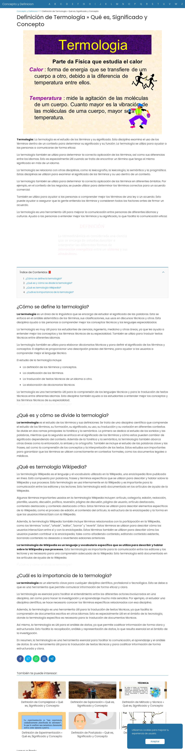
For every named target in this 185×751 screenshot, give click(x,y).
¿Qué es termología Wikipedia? (43, 287)
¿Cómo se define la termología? (44, 278)
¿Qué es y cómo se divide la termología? (49, 283)
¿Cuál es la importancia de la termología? (50, 292)
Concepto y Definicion (18, 4)
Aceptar (155, 741)
